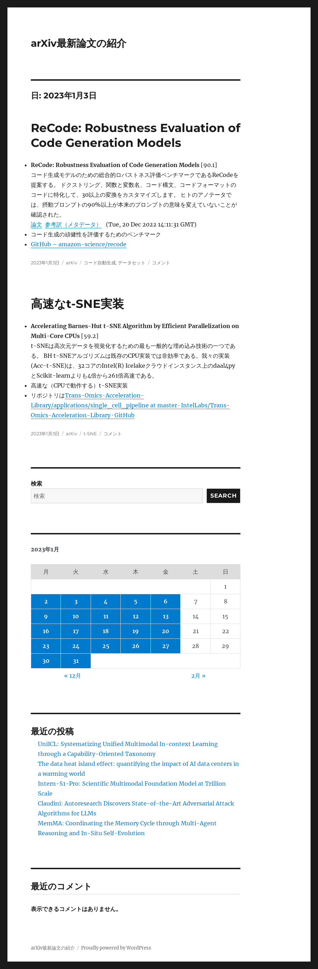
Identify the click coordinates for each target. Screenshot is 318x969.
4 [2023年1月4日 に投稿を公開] (106, 601)
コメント (161, 262)
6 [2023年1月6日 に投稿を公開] (165, 601)
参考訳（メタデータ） (73, 224)
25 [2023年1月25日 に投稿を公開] (105, 645)
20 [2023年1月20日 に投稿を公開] (165, 631)
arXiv (71, 262)
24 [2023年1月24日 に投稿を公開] (76, 645)
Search (223, 495)
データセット (132, 262)
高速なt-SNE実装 (77, 304)
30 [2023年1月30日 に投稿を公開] (46, 660)
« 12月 (72, 675)
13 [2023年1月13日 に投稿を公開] (166, 616)
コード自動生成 (100, 262)
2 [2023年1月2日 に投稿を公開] (46, 601)
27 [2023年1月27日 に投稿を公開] (165, 645)
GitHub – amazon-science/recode (78, 244)
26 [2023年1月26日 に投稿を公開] (136, 645)
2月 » (198, 675)
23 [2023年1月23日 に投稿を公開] (45, 645)
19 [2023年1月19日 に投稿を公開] (135, 631)
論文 (36, 224)
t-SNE (90, 433)
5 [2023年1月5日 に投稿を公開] (135, 601)
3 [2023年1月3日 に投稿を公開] (76, 601)
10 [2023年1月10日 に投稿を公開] (76, 616)
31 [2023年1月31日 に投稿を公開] (76, 660)
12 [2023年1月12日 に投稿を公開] (136, 616)
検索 (36, 483)
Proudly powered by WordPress (116, 948)
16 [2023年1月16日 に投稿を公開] (46, 631)
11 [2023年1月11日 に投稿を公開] (105, 616)
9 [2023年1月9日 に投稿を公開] (46, 616)
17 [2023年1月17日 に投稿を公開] (76, 631)
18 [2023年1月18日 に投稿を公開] (106, 631)
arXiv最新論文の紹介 (78, 43)
